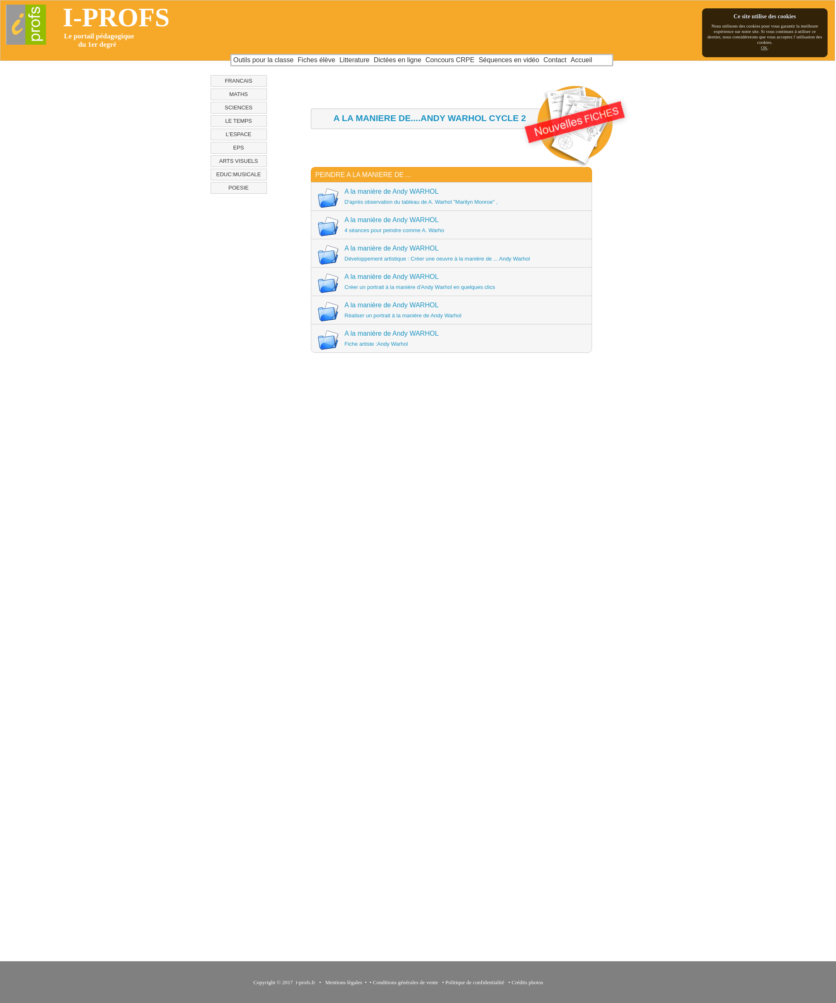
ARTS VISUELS (238, 161)
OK (764, 47)
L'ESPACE (239, 134)
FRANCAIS (238, 81)
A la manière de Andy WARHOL (451, 197)
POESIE (239, 188)
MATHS (238, 94)
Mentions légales (342, 982)
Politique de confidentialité (474, 982)
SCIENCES (238, 107)
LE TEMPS (238, 121)
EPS (238, 147)
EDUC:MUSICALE (238, 174)
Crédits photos (528, 982)
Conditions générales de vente (405, 982)
